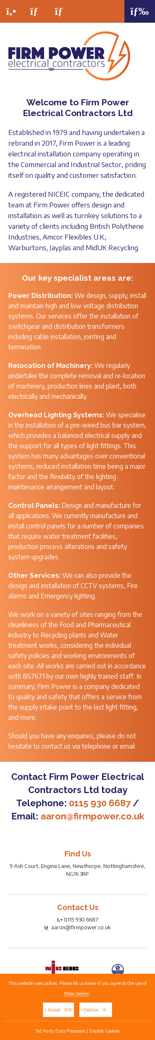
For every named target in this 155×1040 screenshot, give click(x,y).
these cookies (76, 993)
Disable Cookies (104, 1030)
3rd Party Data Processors (61, 1030)
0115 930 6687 (100, 803)
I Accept (58, 1009)
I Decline (95, 1009)
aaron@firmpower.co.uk (92, 816)
